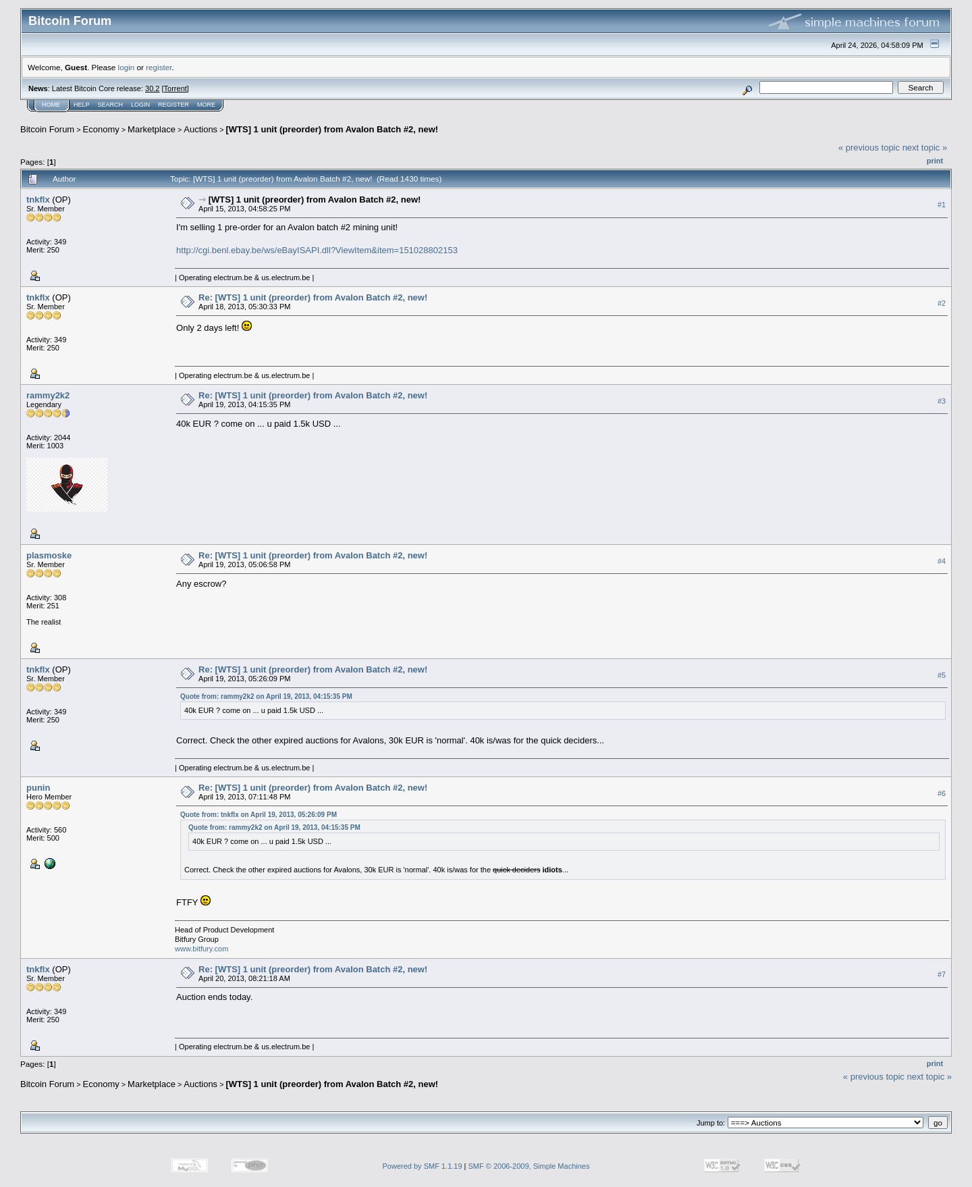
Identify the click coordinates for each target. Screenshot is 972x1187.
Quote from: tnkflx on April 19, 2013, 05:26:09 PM (258, 814)
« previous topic (869, 147)
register (158, 67)
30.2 (152, 88)
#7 (942, 974)
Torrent (175, 88)
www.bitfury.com (201, 949)
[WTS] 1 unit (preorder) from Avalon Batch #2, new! (331, 129)
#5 (942, 675)
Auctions (200, 129)
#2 (942, 303)
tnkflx (38, 199)
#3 (942, 401)
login (126, 67)
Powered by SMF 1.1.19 (422, 1166)
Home (51, 104)
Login (140, 104)
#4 (942, 561)
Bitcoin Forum (47, 129)
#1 (942, 205)
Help (82, 104)
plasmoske (49, 555)
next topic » (925, 147)
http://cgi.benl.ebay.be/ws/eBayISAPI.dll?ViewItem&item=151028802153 (317, 250)
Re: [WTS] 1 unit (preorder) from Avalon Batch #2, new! (312, 297)
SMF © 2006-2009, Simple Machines (529, 1166)
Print (935, 161)
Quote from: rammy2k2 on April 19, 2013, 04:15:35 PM (266, 696)
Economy (101, 129)
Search (111, 104)
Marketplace (152, 129)
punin (38, 788)
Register (173, 104)
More (206, 104)
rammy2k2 (48, 395)
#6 (942, 793)
